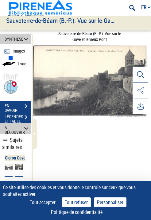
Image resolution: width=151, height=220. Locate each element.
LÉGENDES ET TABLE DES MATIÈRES (18, 118)
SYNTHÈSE (17, 39)
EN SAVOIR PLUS (18, 107)
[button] (10, 86)
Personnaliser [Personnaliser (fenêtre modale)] (110, 202)
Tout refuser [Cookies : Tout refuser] (76, 202)
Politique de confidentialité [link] (77, 212)
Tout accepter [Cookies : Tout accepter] (43, 202)
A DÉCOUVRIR (17, 128)
